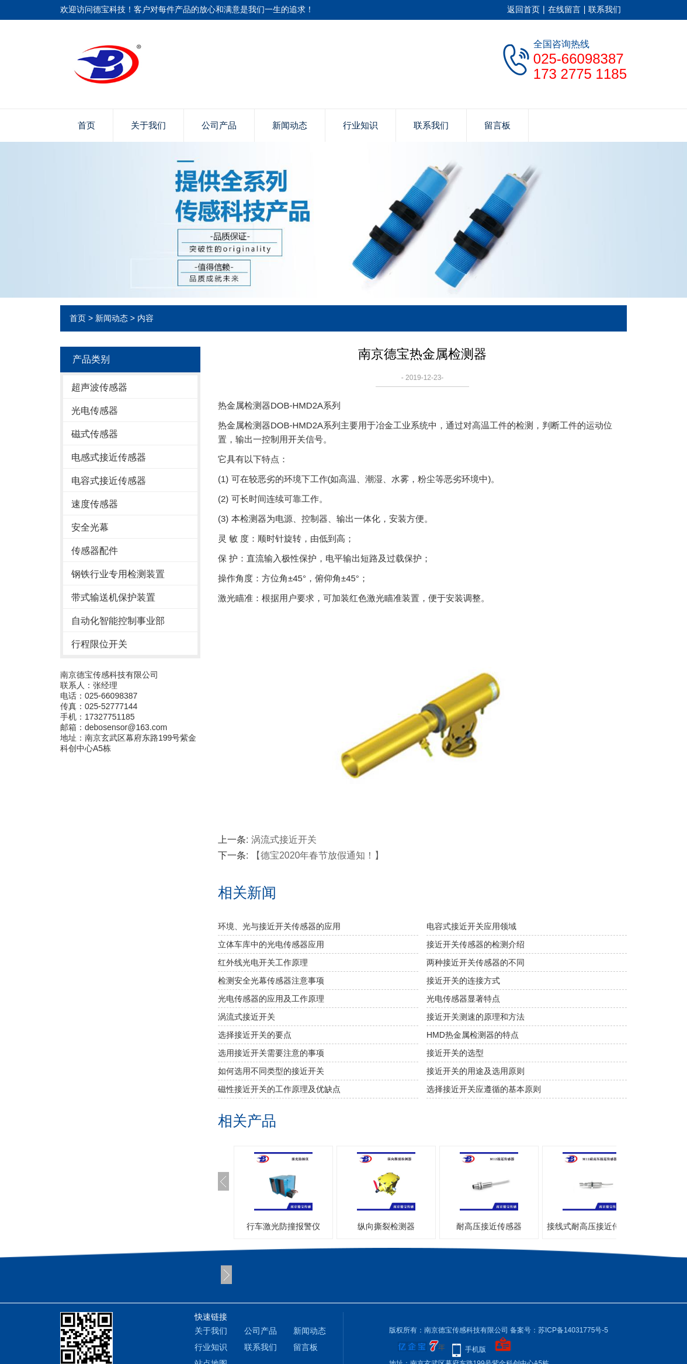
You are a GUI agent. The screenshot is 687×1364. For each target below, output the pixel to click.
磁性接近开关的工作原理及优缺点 (279, 1089)
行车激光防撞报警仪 (283, 1226)
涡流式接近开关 (284, 840)
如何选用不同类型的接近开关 (271, 1071)
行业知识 (360, 125)
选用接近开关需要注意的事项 (271, 1053)
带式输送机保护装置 (113, 597)
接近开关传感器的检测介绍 (475, 944)
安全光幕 (90, 527)
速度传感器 (94, 504)
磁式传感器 (94, 434)
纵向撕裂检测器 (386, 1226)
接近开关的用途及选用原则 (475, 1071)
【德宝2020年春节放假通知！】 (317, 855)
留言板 (497, 125)
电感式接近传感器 (108, 457)
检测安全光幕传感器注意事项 (271, 980)
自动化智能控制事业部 (118, 621)
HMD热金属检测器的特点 (472, 1034)
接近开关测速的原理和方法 (475, 1016)
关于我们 (148, 125)
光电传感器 (94, 411)
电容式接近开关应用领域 (471, 926)
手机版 (475, 1349)
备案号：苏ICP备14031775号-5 (559, 1330)
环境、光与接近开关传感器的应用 (279, 926)
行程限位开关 (99, 644)
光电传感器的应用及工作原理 (271, 998)
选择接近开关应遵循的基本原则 (483, 1089)
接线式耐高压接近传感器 (592, 1226)
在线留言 (564, 9)
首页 (86, 125)
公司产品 (219, 125)
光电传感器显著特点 (463, 998)
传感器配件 (94, 551)
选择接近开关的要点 (255, 1034)
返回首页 (523, 9)
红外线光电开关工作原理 (263, 962)
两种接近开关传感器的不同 (475, 962)
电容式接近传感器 (108, 481)
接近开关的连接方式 (463, 980)
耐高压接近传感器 (489, 1226)
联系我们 (604, 9)
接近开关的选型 (455, 1053)
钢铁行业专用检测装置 (118, 574)
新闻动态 (289, 125)
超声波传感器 (99, 387)
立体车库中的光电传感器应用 (271, 944)
